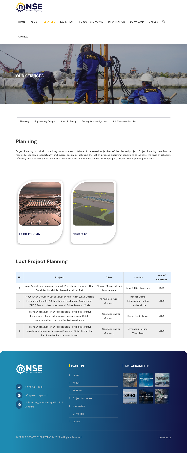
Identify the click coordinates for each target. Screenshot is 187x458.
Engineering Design (45, 126)
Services (49, 21)
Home (22, 21)
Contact (24, 36)
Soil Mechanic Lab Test (125, 126)
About (35, 21)
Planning (24, 126)
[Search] (163, 21)
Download (137, 21)
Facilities (77, 395)
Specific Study (68, 126)
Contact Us (165, 442)
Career (153, 21)
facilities (66, 21)
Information (116, 21)
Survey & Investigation (94, 126)
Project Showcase (90, 21)
